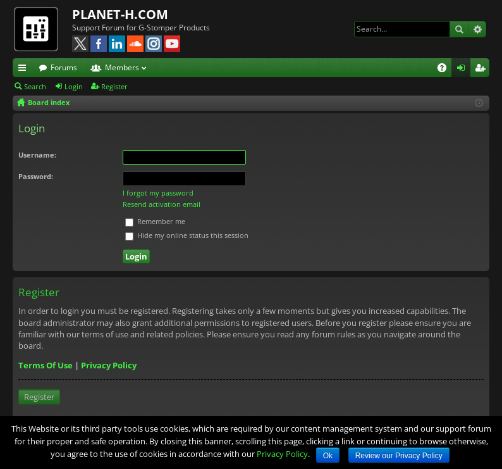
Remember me (155, 221)
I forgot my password (158, 192)
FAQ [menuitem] (446, 69)
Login (73, 86)
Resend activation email (161, 204)
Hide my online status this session (186, 235)
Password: (35, 176)
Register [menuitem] (482, 69)
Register (114, 86)
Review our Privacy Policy (399, 455)
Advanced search (477, 29)
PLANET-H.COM (120, 14)
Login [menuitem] (463, 69)
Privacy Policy (109, 365)
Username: (37, 154)
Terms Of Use (45, 365)
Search (459, 29)
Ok (328, 455)
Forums (64, 67)
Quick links (25, 69)
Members (122, 67)
